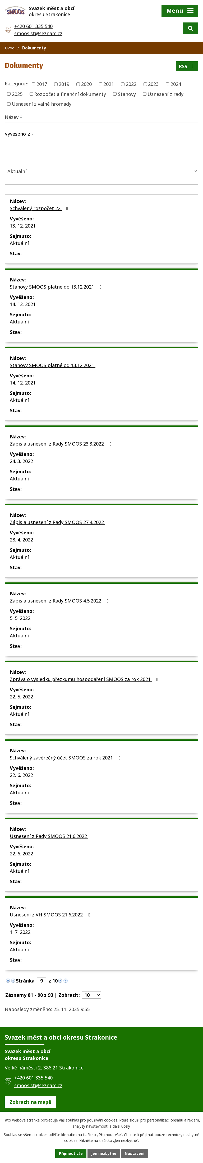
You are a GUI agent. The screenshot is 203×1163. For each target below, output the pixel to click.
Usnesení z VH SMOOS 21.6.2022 (51, 914)
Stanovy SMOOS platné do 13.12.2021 (57, 287)
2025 (17, 94)
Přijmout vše (71, 1153)
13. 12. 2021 (23, 226)
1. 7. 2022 (20, 932)
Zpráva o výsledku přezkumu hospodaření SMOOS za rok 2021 (85, 679)
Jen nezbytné (103, 1153)
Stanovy (127, 94)
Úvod (10, 47)
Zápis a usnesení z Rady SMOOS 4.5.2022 (60, 600)
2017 (41, 84)
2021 (108, 84)
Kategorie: (16, 83)
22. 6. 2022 (21, 775)
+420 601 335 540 (33, 26)
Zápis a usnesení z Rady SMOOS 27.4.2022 (62, 522)
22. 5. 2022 (21, 696)
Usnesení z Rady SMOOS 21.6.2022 (53, 836)
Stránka (25, 980)
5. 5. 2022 (20, 618)
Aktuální (19, 243)
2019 (64, 84)
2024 (175, 84)
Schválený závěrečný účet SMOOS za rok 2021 (66, 757)
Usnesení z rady (165, 94)
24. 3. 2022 (21, 461)
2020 (86, 84)
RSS (187, 66)
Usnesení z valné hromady (41, 104)
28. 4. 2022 (21, 539)
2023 (153, 84)
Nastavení (134, 1153)
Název (12, 117)
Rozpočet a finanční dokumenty (70, 94)
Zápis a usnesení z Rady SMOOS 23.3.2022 (62, 444)
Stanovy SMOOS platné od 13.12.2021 (57, 365)
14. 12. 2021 (23, 304)
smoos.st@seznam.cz (38, 33)
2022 (131, 84)
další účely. (122, 1126)
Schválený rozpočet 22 (40, 208)
